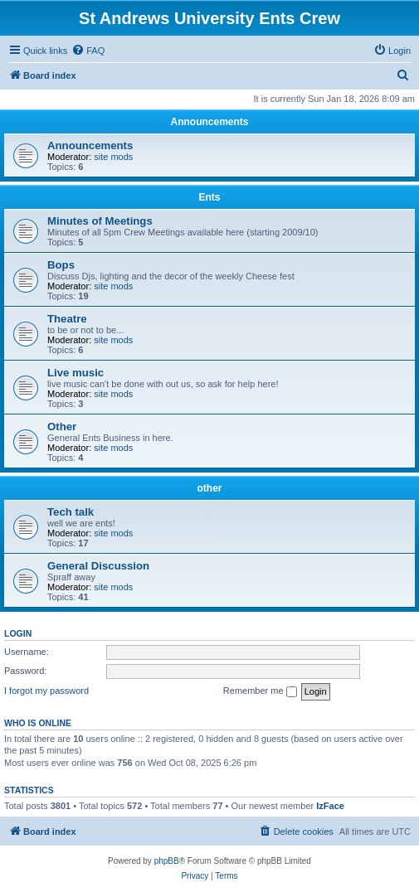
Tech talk (70, 512)
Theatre (67, 319)
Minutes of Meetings (100, 221)
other (209, 488)
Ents (209, 197)
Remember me (260, 691)
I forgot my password (46, 691)
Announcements (209, 122)
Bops (61, 265)
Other (61, 426)
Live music (75, 372)
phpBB (166, 860)
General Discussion (98, 566)
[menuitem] (88, 51)
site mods (113, 157)
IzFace (330, 806)
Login (18, 633)
